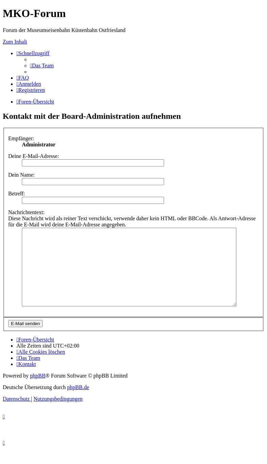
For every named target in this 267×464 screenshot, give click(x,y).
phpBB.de (78, 402)
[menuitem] (42, 65)
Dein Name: (21, 175)
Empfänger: (21, 138)
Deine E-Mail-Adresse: (33, 156)
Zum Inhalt (15, 42)
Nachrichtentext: (26, 212)
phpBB (37, 391)
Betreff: (16, 193)
